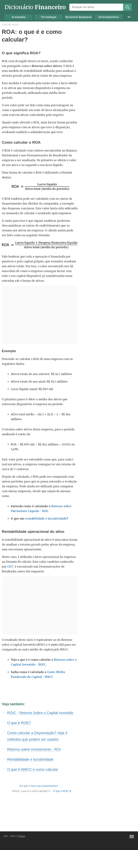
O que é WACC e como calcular (32, 769)
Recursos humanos (78, 17)
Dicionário (35, 7)
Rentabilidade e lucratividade (30, 759)
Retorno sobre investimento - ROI (34, 749)
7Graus (21, 836)
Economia (18, 17)
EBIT (10, 566)
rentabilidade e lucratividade (46, 518)
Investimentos (108, 17)
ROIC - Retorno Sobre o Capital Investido (40, 713)
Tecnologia (48, 17)
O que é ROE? (19, 723)
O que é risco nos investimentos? (39, 786)
